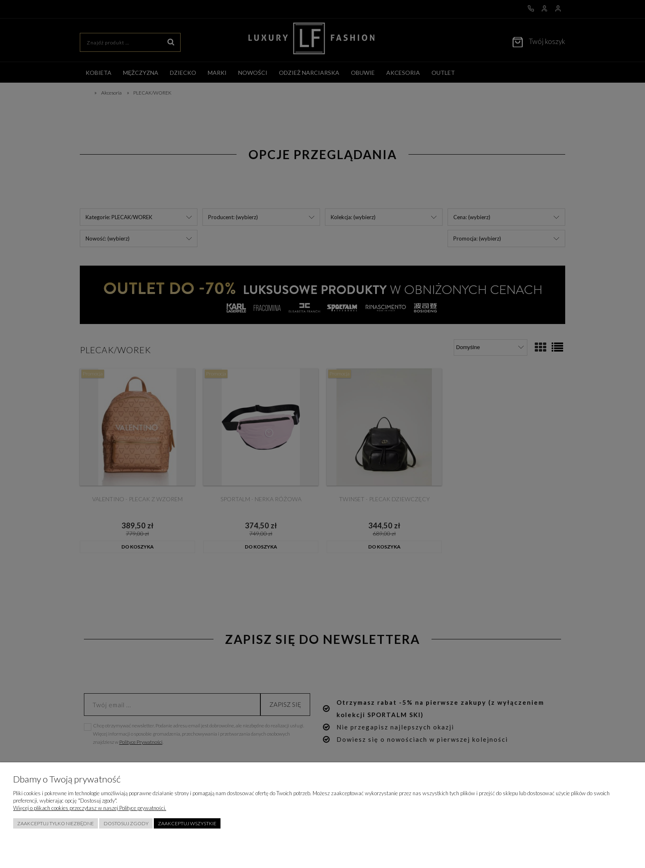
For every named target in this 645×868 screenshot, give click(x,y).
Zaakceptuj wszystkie (187, 823)
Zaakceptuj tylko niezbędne (55, 823)
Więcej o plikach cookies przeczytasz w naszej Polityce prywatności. (89, 808)
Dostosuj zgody (126, 823)
